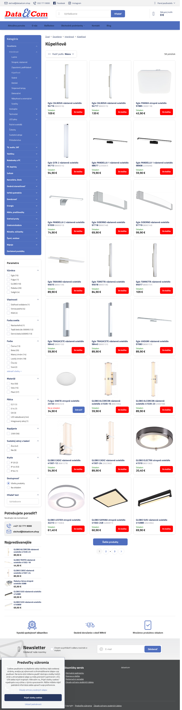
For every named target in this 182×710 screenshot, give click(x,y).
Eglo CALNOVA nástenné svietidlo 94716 (65, 104)
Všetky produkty (16, 483)
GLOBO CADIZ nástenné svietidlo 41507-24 (24, 572)
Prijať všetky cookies (33, 697)
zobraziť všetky (14, 371)
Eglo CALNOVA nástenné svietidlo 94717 (109, 104)
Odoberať (153, 649)
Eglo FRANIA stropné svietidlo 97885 (151, 104)
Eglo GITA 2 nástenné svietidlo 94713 (63, 164)
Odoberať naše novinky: (34, 652)
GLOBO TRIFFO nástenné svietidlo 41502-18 (24, 561)
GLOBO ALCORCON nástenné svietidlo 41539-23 (26, 550)
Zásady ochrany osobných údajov (80, 682)
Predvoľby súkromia (83, 705)
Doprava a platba (73, 676)
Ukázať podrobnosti (33, 704)
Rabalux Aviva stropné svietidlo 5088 (23, 582)
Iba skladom (14, 487)
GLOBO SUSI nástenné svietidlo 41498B (27, 593)
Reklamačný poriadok (75, 679)
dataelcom (125, 667)
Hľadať (118, 13)
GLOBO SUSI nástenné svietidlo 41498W (27, 603)
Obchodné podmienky (75, 673)
